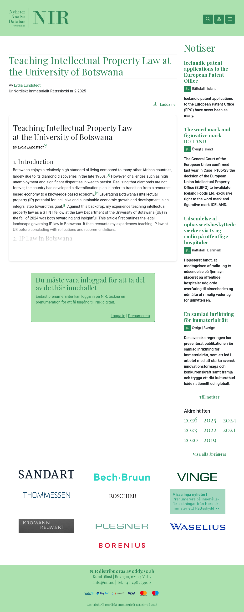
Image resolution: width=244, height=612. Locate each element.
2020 (191, 439)
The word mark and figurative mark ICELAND (207, 135)
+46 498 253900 (137, 582)
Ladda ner (165, 104)
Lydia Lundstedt (27, 85)
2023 (190, 429)
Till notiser (209, 396)
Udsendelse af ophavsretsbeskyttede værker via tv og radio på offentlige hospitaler (210, 230)
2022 (210, 429)
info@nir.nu (103, 582)
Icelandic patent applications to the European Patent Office (206, 71)
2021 (229, 429)
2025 (209, 419)
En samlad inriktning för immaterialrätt (209, 316)
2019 (209, 439)
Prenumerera (139, 316)
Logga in (118, 316)
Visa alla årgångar (210, 454)
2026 (191, 419)
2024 (229, 419)
